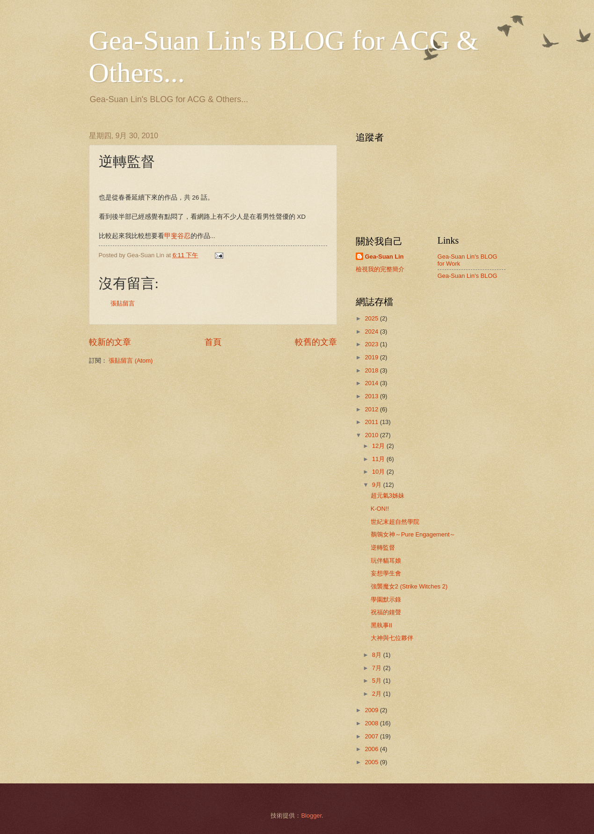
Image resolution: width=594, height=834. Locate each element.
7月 (377, 667)
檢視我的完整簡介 (380, 269)
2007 (372, 736)
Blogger (311, 815)
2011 (372, 421)
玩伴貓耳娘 (386, 560)
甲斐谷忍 (177, 235)
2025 (372, 318)
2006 (372, 748)
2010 (372, 435)
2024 (372, 331)
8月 (377, 654)
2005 (372, 762)
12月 (379, 445)
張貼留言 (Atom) (131, 360)
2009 (372, 710)
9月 (377, 484)
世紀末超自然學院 (395, 521)
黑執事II (381, 625)
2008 (372, 723)
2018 (372, 370)
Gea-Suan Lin (384, 256)
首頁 (213, 342)
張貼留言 (122, 303)
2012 (372, 409)
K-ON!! (380, 508)
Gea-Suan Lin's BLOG (468, 275)
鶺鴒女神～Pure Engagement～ (413, 534)
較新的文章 (110, 342)
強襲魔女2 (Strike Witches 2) (409, 586)
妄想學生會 (386, 573)
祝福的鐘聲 (386, 612)
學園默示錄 (386, 599)
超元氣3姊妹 (387, 495)
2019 (372, 357)
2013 (372, 396)
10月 (379, 471)
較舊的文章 (316, 342)
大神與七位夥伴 (392, 637)
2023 (372, 344)
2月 (377, 693)
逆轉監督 (383, 547)
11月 (379, 458)
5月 (377, 680)
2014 (372, 383)
